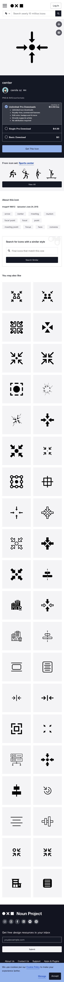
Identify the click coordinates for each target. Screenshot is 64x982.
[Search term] (33, 13)
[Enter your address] (32, 940)
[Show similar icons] (59, 33)
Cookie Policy (33, 967)
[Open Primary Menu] (5, 6)
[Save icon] (59, 24)
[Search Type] (7, 13)
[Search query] (32, 251)
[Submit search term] (58, 13)
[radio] (32, 113)
